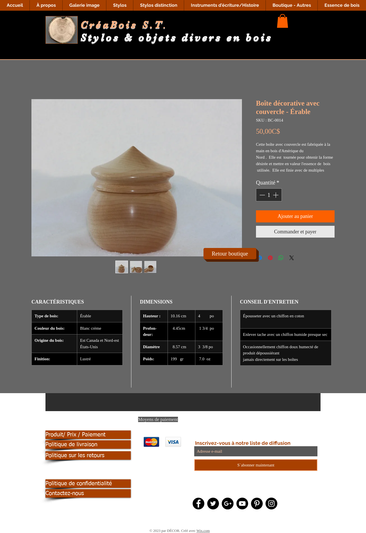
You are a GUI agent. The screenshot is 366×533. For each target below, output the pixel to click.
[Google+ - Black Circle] (228, 503)
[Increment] (276, 195)
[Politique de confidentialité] (88, 483)
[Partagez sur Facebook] (259, 257)
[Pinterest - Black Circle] (257, 503)
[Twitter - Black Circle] (213, 503)
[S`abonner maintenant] (255, 465)
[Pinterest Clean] (222, 421)
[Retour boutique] (229, 253)
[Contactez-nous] (88, 493)
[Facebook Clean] (200, 421)
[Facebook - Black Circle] (198, 503)
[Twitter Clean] (211, 421)
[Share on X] (291, 257)
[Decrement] (261, 195)
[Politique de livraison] (88, 444)
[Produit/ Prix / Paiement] (88, 434)
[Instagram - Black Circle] (271, 503)
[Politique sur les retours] (88, 455)
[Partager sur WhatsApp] (281, 257)
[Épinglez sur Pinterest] (270, 257)
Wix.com (203, 531)
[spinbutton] (268, 195)
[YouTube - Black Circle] (242, 503)
